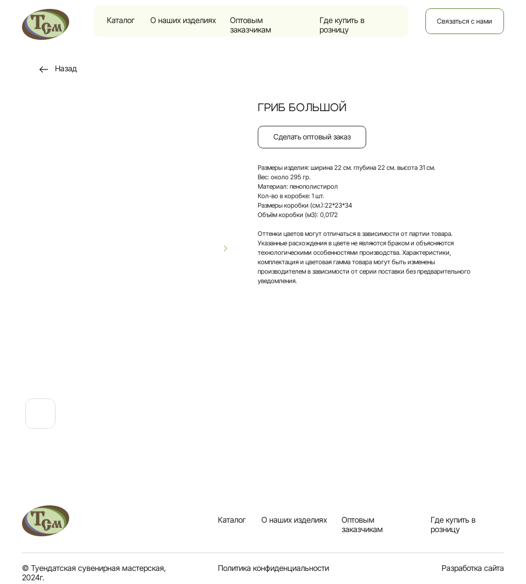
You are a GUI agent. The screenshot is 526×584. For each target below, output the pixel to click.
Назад (66, 68)
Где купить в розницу (342, 25)
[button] (312, 137)
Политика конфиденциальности (273, 568)
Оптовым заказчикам (250, 25)
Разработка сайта (473, 568)
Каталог (121, 20)
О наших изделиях (183, 20)
